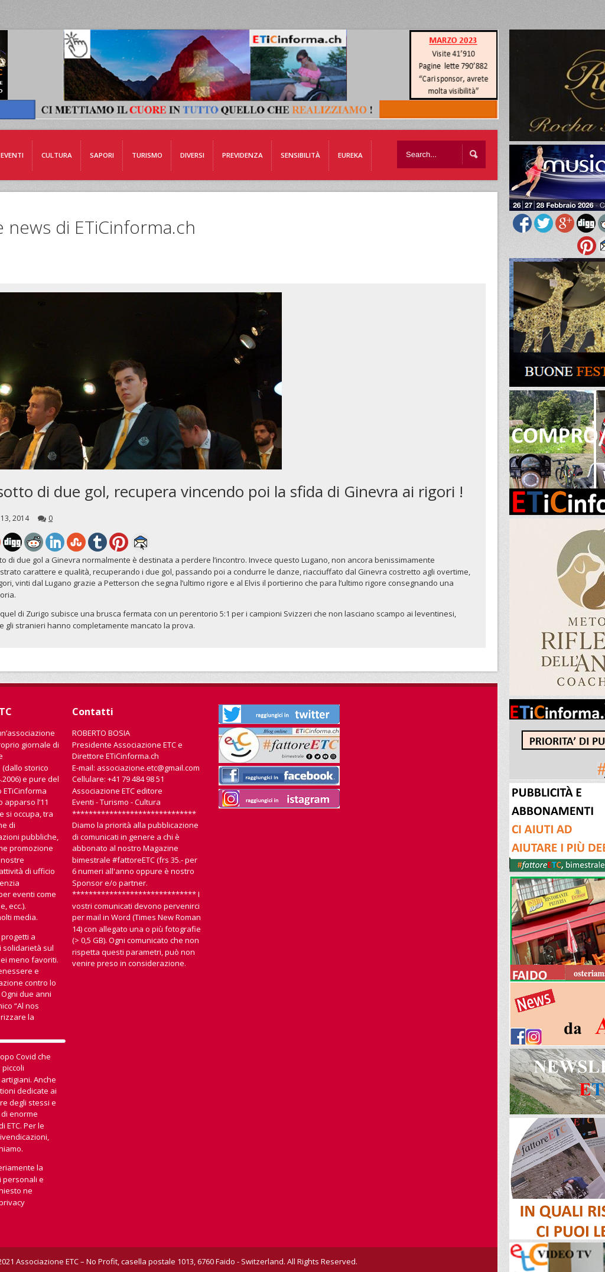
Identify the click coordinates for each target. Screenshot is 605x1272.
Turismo (147, 155)
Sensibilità (300, 155)
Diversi (192, 155)
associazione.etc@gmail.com (148, 767)
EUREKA (350, 155)
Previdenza (242, 155)
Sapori (102, 155)
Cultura (56, 155)
